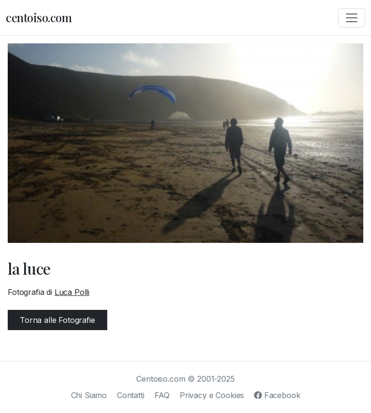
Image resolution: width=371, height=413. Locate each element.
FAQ (162, 395)
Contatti (130, 395)
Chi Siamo (89, 395)
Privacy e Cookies (212, 395)
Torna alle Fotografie (57, 320)
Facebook (277, 395)
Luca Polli (72, 292)
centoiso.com (38, 17)
